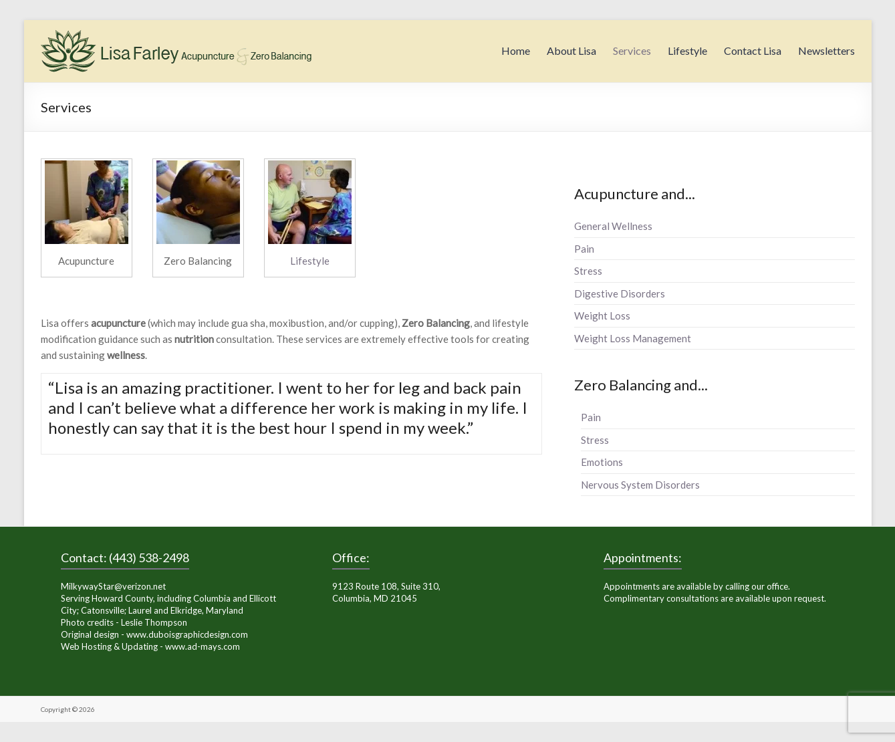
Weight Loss (602, 316)
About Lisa (571, 50)
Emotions (602, 462)
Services (632, 50)
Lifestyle (687, 50)
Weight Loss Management (632, 338)
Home (515, 50)
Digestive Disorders (619, 293)
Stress (588, 271)
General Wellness (613, 226)
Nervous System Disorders (640, 485)
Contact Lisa (752, 50)
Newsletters (826, 50)
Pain (584, 249)
